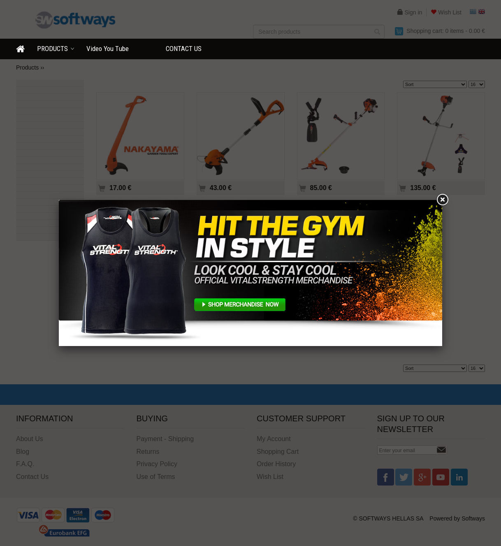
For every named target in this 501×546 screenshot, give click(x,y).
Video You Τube (107, 48)
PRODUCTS (52, 48)
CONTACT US (184, 48)
